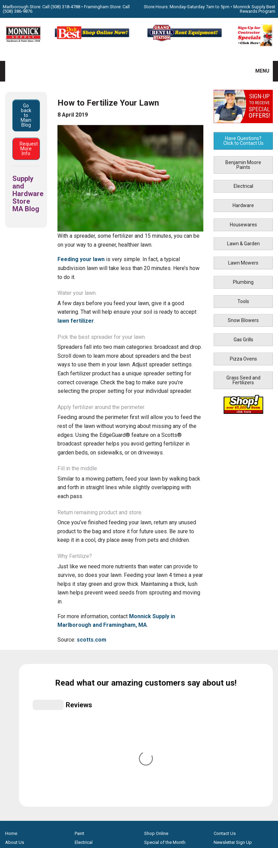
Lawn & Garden (243, 243)
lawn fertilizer (75, 321)
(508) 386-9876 (17, 11)
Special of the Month (164, 699)
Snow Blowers (243, 320)
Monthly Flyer (157, 708)
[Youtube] (146, 783)
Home (11, 690)
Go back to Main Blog (26, 115)
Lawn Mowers (243, 263)
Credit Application (162, 735)
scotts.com (91, 639)
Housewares (243, 224)
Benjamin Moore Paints (243, 165)
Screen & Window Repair (29, 717)
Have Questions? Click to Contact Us (243, 141)
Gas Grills (243, 339)
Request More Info (29, 148)
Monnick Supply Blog (235, 726)
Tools (243, 301)
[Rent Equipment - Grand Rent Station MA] (185, 40)
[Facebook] (132, 783)
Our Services (17, 708)
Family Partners (229, 708)
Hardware (243, 205)
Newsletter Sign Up (233, 699)
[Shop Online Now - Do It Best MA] (93, 40)
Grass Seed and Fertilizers (243, 380)
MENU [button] (258, 71)
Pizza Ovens (243, 359)
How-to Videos (20, 735)
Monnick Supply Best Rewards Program (254, 9)
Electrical (243, 186)
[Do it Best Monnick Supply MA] (139, 806)
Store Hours (156, 717)
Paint (79, 690)
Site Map (222, 735)
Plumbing (243, 282)
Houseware (86, 717)
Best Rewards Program (167, 726)
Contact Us (225, 690)
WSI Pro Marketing (226, 821)
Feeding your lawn (81, 259)
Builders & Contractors (236, 717)
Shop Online (156, 690)
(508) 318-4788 (65, 6)
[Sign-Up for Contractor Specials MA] (255, 45)
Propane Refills (20, 726)
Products (14, 744)
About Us (14, 699)
